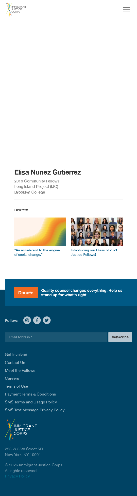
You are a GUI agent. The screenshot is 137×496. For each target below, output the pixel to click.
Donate (25, 292)
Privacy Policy (17, 476)
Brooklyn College (29, 192)
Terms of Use (16, 386)
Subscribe (120, 337)
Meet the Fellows (20, 370)
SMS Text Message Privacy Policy (35, 410)
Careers (12, 378)
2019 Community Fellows (36, 181)
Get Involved (16, 354)
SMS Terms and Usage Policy (31, 402)
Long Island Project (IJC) (36, 186)
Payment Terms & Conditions (30, 394)
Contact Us (15, 362)
